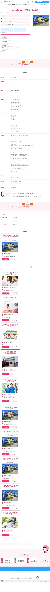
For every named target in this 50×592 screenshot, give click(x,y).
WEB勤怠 (40, 4)
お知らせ (26, 582)
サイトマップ (38, 582)
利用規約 (22, 582)
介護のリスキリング (18, 4)
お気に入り (32, 62)
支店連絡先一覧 (45, 4)
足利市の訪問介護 (29, 553)
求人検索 (6, 5)
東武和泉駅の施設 (8, 553)
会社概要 (11, 582)
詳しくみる (6, 261)
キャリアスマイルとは (34, 4)
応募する (21, 62)
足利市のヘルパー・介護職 (22, 553)
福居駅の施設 (15, 553)
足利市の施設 (3, 553)
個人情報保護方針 (17, 582)
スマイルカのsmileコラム (26, 4)
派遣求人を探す (11, 4)
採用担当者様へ (32, 582)
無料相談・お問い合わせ (43, 1)
